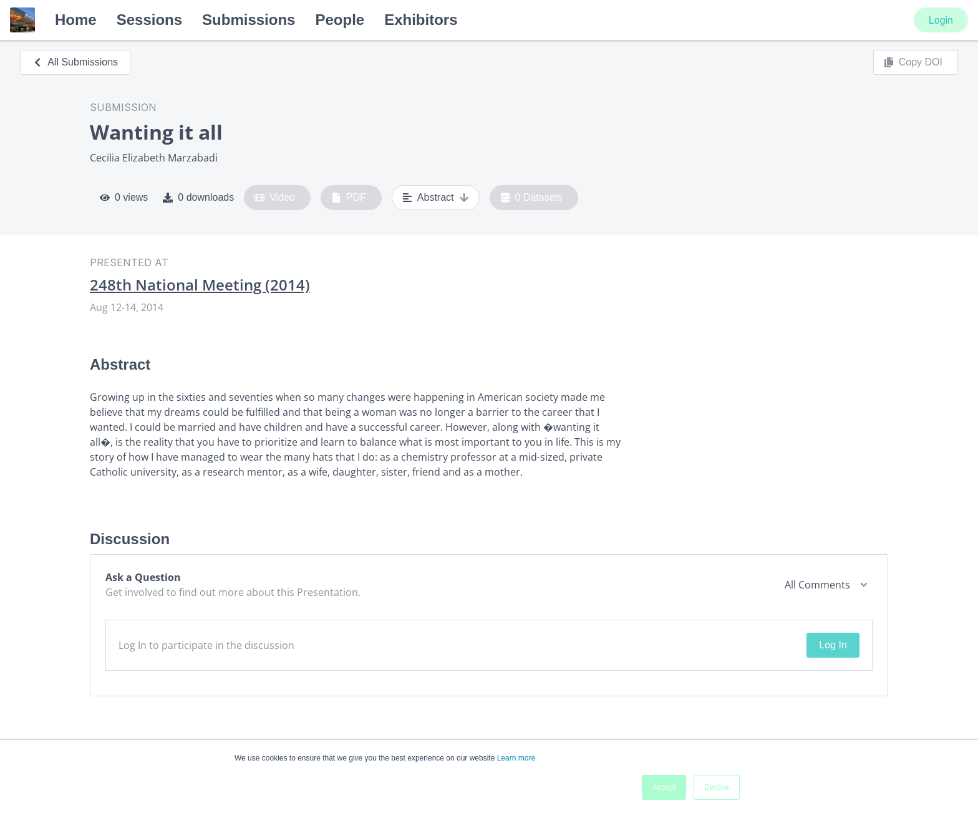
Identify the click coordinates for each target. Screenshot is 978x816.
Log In (832, 645)
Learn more (516, 758)
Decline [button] (716, 787)
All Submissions (75, 62)
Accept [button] (663, 787)
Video (274, 197)
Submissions (248, 19)
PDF (348, 197)
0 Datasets (531, 197)
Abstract (435, 197)
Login (941, 20)
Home (76, 19)
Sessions (149, 19)
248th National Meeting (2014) (200, 285)
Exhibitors (420, 19)
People (339, 19)
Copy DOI (913, 62)
